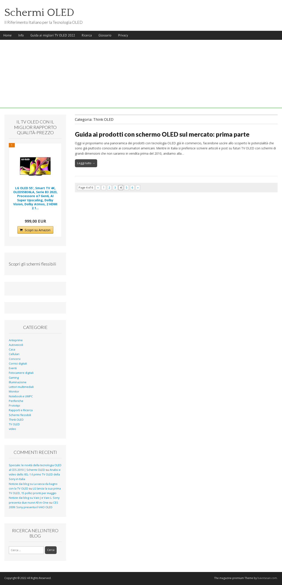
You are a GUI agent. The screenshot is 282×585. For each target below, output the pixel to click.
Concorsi (14, 359)
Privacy (123, 35)
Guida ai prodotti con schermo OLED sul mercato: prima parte (162, 134)
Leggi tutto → (86, 163)
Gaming (14, 378)
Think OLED (16, 420)
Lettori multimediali (21, 387)
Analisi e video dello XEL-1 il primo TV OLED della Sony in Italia (35, 474)
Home (7, 35)
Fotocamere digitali (21, 373)
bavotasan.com (267, 578)
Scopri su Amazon (37, 230)
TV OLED (14, 424)
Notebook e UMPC (21, 396)
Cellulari (14, 354)
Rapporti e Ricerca (21, 410)
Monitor (14, 391)
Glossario (104, 35)
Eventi (13, 368)
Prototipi (14, 405)
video (12, 429)
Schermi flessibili (20, 415)
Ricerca (87, 35)
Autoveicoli (16, 345)
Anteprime (16, 340)
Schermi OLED (39, 12)
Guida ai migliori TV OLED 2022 (52, 35)
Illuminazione (17, 382)
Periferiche (16, 401)
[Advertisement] (141, 77)
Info (21, 35)
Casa (12, 349)
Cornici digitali (18, 363)
